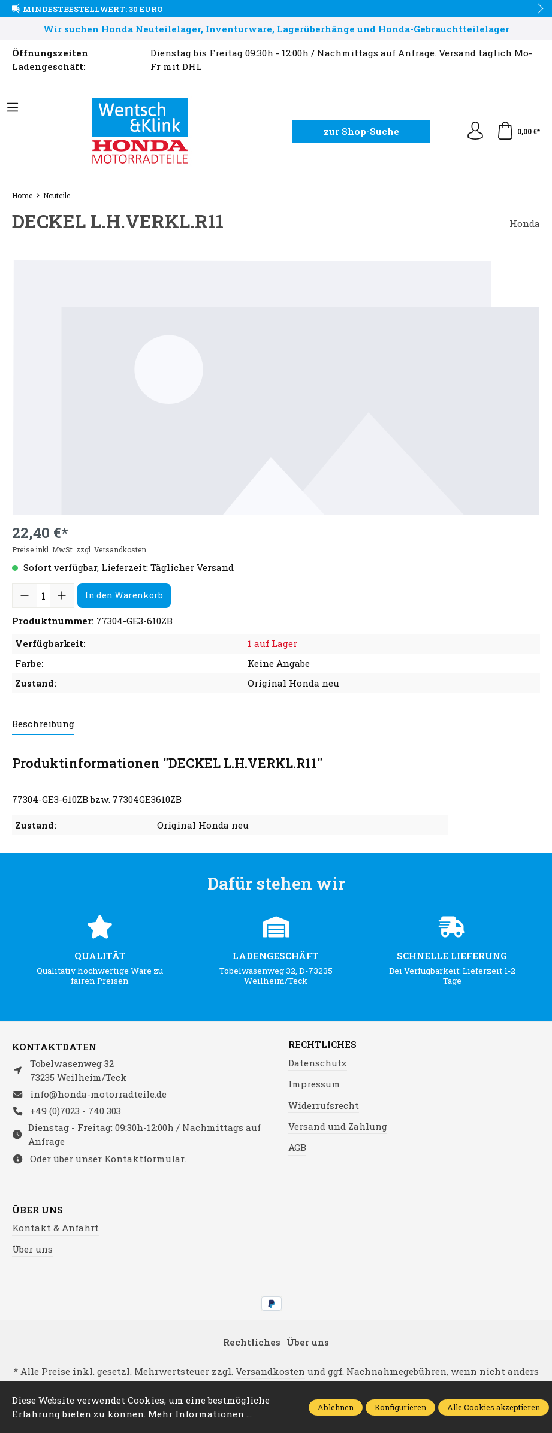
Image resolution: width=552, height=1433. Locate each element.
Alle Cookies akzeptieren (493, 1407)
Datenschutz (317, 1063)
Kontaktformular (144, 1159)
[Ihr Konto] (475, 131)
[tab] (43, 724)
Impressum (314, 1084)
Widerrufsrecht (323, 1105)
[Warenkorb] (518, 131)
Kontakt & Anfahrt (55, 1228)
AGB (297, 1147)
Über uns (37, 1209)
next (537, 9)
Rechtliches (322, 1044)
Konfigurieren (400, 1407)
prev (18, 9)
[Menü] (12, 108)
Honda (524, 223)
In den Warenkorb (124, 595)
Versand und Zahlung (337, 1126)
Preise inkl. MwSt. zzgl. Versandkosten (79, 549)
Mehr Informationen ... (200, 1414)
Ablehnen (336, 1407)
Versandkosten (270, 1371)
